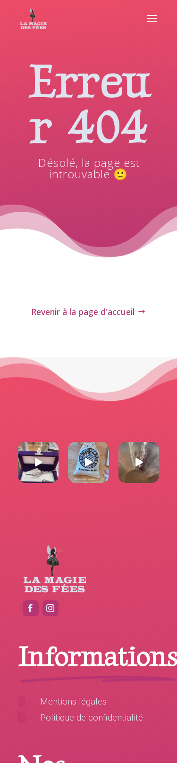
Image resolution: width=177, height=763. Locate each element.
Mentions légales (73, 701)
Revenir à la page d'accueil (83, 311)
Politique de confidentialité (91, 717)
